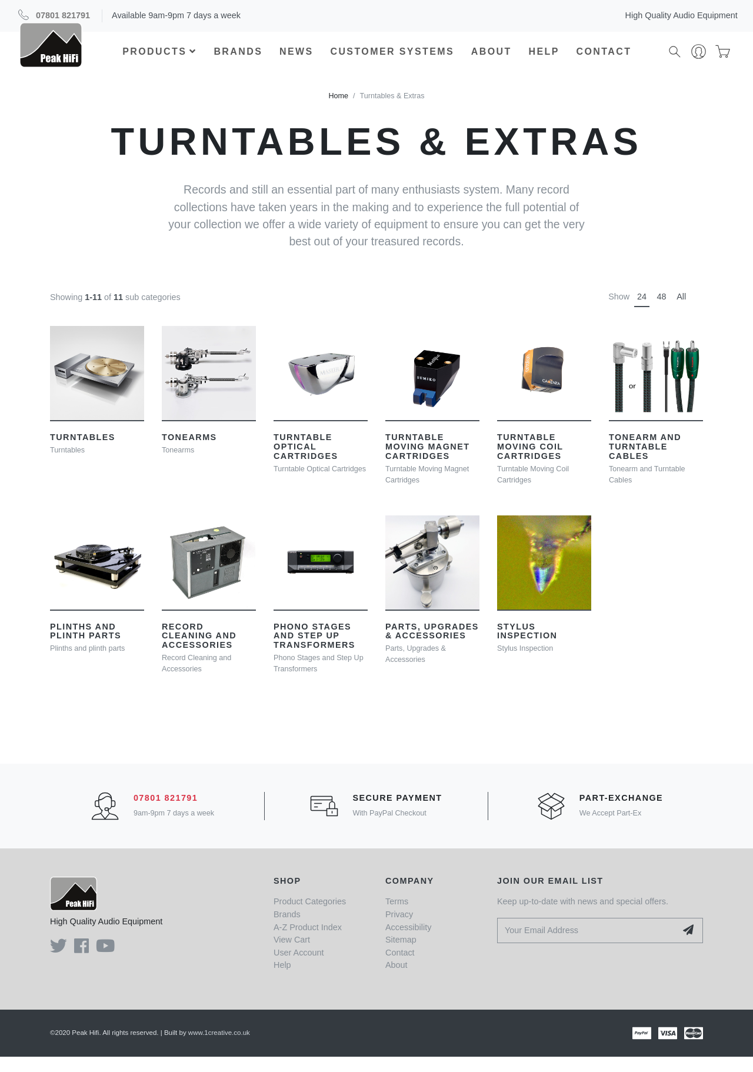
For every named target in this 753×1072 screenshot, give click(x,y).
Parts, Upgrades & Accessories (432, 646)
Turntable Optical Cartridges (306, 462)
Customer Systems (393, 59)
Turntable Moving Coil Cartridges (530, 462)
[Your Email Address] (587, 945)
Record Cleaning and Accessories (199, 651)
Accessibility (408, 942)
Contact (604, 59)
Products (160, 59)
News (297, 59)
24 (642, 312)
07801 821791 (63, 15)
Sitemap (401, 955)
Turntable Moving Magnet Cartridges (427, 462)
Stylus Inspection (527, 646)
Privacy (399, 929)
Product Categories (310, 916)
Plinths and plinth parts (85, 646)
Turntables (82, 452)
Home (338, 111)
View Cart (292, 955)
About (492, 59)
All (681, 312)
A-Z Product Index (308, 942)
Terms (396, 916)
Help (544, 59)
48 (662, 312)
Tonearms (189, 452)
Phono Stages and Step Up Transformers (314, 651)
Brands (238, 59)
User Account (299, 968)
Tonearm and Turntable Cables (645, 462)
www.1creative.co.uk (219, 1047)
